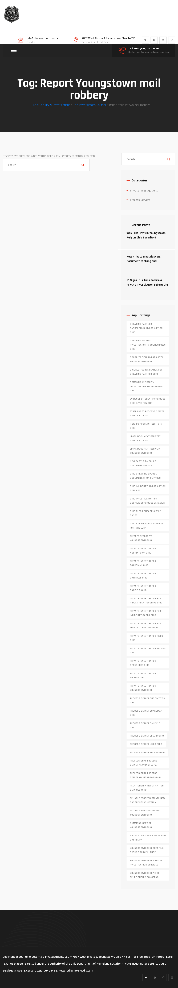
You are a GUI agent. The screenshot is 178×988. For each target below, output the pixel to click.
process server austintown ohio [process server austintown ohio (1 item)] (147, 700)
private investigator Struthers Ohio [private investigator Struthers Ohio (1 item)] (143, 663)
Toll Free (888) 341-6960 (143, 48)
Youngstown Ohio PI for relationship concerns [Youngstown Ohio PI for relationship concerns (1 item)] (145, 875)
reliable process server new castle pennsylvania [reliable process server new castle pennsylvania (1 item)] (147, 800)
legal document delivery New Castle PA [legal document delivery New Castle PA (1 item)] (145, 438)
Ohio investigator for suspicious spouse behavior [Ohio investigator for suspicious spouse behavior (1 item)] (147, 501)
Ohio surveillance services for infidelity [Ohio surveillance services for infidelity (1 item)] (147, 526)
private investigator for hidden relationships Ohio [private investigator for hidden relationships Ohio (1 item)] (146, 601)
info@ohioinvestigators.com (43, 38)
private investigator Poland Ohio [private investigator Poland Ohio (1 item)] (148, 651)
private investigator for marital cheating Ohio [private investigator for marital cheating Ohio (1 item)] (145, 626)
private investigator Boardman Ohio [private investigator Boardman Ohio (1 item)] (143, 563)
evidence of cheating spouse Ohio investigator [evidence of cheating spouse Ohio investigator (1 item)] (147, 401)
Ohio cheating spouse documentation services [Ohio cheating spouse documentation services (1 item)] (145, 476)
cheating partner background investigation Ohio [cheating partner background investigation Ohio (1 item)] (146, 328)
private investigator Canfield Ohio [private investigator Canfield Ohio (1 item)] (143, 588)
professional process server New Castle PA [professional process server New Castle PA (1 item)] (143, 763)
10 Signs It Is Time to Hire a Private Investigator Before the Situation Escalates (147, 284)
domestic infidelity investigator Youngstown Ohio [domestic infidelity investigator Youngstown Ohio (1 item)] (146, 387)
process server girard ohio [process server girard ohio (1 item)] (147, 736)
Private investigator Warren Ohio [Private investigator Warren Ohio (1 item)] (143, 676)
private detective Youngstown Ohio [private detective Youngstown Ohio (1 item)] (141, 538)
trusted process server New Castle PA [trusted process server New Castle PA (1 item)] (148, 838)
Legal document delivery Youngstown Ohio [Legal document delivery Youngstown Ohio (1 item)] (145, 451)
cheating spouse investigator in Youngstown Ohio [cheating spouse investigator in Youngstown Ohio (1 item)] (148, 345)
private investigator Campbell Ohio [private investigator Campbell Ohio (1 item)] (143, 576)
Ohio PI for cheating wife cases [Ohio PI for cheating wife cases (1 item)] (145, 513)
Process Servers (140, 200)
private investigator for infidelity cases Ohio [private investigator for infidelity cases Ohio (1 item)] (145, 613)
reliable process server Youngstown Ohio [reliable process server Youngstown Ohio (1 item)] (145, 813)
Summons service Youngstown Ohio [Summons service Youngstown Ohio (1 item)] (141, 825)
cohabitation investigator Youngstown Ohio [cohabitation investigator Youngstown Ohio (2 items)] (147, 359)
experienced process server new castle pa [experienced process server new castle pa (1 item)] (147, 413)
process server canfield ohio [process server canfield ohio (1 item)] (145, 725)
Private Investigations (144, 191)
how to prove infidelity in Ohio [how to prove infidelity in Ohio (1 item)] (146, 426)
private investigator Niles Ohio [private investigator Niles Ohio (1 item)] (146, 638)
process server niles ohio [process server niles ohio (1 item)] (146, 744)
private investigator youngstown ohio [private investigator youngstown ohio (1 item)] (143, 688)
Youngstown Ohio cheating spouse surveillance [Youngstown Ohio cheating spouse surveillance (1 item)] (147, 850)
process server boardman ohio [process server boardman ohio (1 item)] (146, 713)
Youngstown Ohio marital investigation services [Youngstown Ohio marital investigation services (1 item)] (146, 863)
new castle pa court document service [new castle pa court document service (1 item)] (143, 463)
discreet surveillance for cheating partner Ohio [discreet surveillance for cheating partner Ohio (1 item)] (146, 372)
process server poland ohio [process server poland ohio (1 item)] (147, 752)
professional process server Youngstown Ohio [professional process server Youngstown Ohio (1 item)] (145, 775)
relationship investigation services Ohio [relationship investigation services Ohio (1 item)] (147, 788)
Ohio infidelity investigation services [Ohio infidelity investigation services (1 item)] (148, 488)
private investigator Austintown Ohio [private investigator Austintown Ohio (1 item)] (143, 551)
